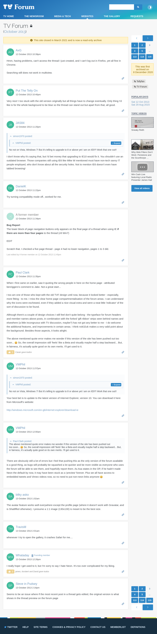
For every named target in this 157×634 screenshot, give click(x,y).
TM (10, 528)
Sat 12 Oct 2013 (140, 101)
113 (135, 56)
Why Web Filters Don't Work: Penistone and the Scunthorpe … (142, 155)
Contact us (97, 627)
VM (10, 366)
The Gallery (112, 16)
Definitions (138, 627)
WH (10, 557)
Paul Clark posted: (22, 441)
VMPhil (20, 364)
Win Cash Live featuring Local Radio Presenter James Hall (141, 177)
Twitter (11, 627)
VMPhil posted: (23, 143)
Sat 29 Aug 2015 (140, 104)
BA (10, 496)
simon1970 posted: (22, 136)
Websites (87, 16)
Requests (137, 16)
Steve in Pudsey (26, 583)
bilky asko (22, 494)
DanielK (21, 186)
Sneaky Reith (137, 130)
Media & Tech (62, 16)
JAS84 (20, 123)
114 (142, 56)
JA (10, 124)
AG (10, 52)
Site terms (40, 627)
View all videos (142, 188)
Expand (117, 143)
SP (10, 585)
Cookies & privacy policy (68, 627)
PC (10, 274)
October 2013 (14, 31)
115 (150, 56)
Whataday (22, 555)
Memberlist (118, 627)
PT (10, 92)
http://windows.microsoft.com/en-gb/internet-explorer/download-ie (42, 410)
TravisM (21, 527)
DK (10, 188)
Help (25, 627)
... (150, 51)
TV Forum (24, 6)
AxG (19, 50)
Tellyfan (140, 81)
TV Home (8, 16)
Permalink (123, 78)
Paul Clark (22, 272)
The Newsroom (34, 16)
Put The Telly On (27, 90)
